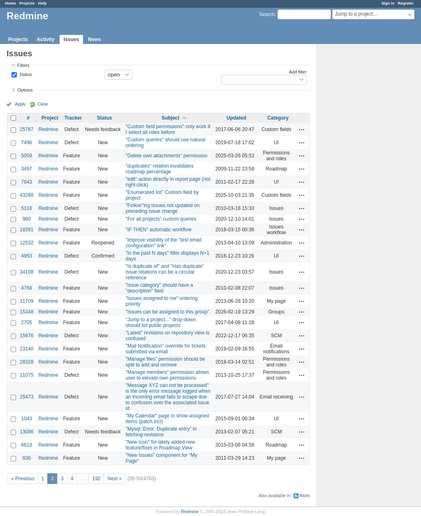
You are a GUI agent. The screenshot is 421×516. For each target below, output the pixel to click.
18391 (26, 230)
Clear (42, 103)
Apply (20, 103)
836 (27, 458)
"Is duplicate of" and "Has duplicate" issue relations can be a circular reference (165, 272)
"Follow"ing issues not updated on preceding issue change (163, 208)
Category (278, 118)
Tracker (73, 118)
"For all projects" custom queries (161, 219)
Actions (301, 129)
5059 (26, 156)
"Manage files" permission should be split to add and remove (165, 362)
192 (96, 478)
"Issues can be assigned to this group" (167, 312)
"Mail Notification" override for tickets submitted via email (166, 349)
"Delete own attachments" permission (167, 156)
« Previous (23, 478)
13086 (26, 432)
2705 (26, 322)
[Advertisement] (358, 173)
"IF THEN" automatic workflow (159, 230)
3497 (26, 169)
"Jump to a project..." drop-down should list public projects (161, 322)
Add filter (298, 71)
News (94, 39)
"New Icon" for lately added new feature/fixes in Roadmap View (160, 445)
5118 (26, 208)
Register (406, 3)
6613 (26, 445)
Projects (27, 3)
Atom (305, 495)
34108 (26, 272)
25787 (26, 129)
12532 (26, 243)
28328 (26, 362)
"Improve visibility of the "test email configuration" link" (164, 243)
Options (24, 90)
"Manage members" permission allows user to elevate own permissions (167, 375)
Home (10, 3)
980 (27, 219)
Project (50, 118)
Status (25, 73)
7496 (26, 142)
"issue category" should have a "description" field (159, 288)
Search (267, 14)
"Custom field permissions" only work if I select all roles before (168, 129)
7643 (26, 182)
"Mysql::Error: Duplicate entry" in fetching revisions (161, 432)
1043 (26, 419)
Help (42, 3)
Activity (45, 39)
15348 (26, 312)
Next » (114, 478)
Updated (236, 118)
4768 (26, 288)
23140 (26, 349)
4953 (26, 256)
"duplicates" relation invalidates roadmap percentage (160, 169)
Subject (170, 118)
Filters (23, 65)
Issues (71, 39)
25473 (26, 397)
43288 (26, 195)
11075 (26, 375)
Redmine (48, 129)
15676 (26, 336)
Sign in (388, 3)
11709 (26, 301)
